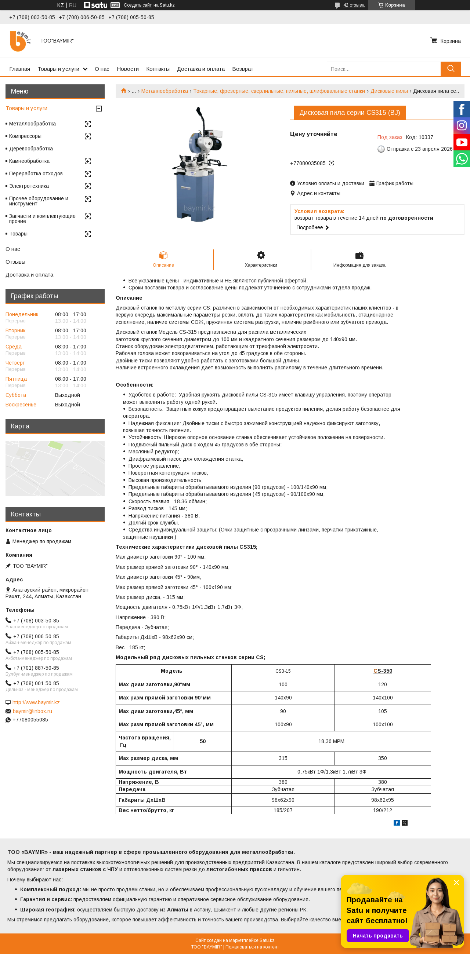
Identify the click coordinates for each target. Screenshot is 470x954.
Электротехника (29, 186)
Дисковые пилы (389, 91)
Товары (18, 234)
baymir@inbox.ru (32, 711)
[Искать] (451, 69)
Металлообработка (164, 91)
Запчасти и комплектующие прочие (42, 218)
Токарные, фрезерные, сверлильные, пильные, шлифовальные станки (279, 91)
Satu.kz (267, 940)
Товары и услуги (58, 69)
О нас (102, 69)
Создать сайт (138, 5)
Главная (19, 69)
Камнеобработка (29, 161)
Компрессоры (25, 136)
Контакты (158, 69)
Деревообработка (31, 148)
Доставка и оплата (201, 69)
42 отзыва (354, 5)
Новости (128, 69)
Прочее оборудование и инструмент (38, 200)
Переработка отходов (36, 173)
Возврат (242, 69)
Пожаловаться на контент (252, 947)
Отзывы (15, 262)
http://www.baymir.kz (36, 702)
